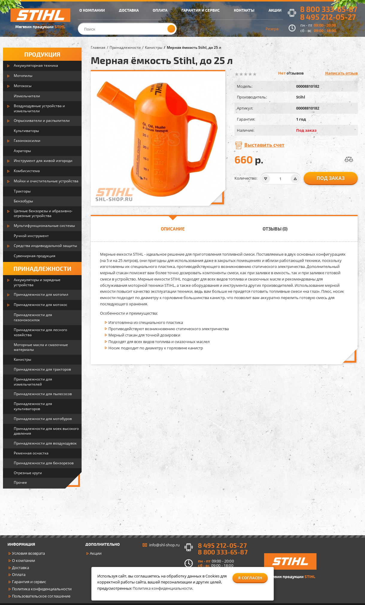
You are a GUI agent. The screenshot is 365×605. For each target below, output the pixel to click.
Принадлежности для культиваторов (33, 406)
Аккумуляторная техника (36, 65)
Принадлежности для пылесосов (43, 393)
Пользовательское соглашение (41, 596)
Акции (96, 553)
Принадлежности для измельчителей (33, 382)
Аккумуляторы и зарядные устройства (37, 282)
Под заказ (330, 178)
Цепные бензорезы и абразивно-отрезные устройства (43, 213)
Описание (173, 228)
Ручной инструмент (31, 235)
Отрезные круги (28, 472)
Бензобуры (23, 201)
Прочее (20, 482)
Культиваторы (26, 130)
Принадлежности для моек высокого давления (46, 431)
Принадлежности (42, 268)
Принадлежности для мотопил (41, 294)
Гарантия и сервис (29, 581)
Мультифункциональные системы (44, 225)
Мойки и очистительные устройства (46, 181)
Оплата (18, 574)
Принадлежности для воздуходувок (45, 443)
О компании (23, 560)
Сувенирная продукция (34, 255)
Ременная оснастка (31, 453)
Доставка (20, 567)
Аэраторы (22, 150)
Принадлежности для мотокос (40, 304)
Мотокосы (22, 85)
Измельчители (27, 95)
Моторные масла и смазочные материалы (41, 347)
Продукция (42, 54)
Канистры (22, 359)
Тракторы (22, 191)
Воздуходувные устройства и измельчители (39, 108)
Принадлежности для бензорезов (44, 462)
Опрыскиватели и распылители (42, 120)
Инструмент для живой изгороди (43, 160)
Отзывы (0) (275, 228)
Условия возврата (28, 553)
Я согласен (250, 577)
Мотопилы (23, 75)
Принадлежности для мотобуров (43, 418)
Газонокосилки (27, 140)
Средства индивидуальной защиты (45, 245)
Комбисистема (27, 170)
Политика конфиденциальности (42, 589)
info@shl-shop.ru (164, 545)
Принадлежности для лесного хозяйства (40, 332)
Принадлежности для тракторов (42, 369)
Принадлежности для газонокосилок (33, 317)
